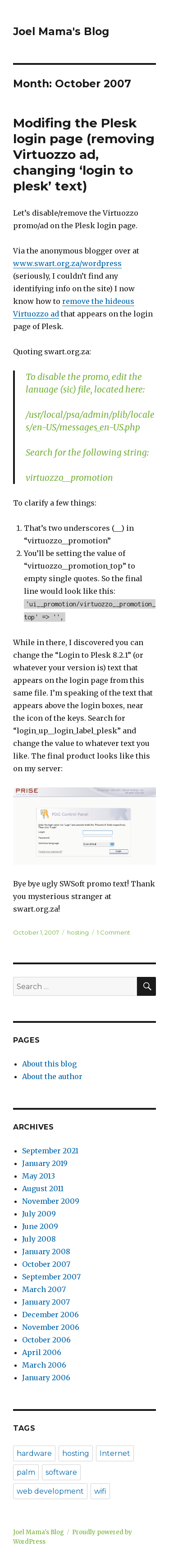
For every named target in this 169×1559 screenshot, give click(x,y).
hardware (34, 1453)
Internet (115, 1453)
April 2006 (41, 1352)
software (61, 1472)
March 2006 (44, 1364)
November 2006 (50, 1327)
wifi (100, 1491)
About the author (52, 1076)
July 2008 (39, 1238)
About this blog (49, 1063)
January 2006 (46, 1377)
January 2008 (46, 1251)
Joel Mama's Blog (61, 31)
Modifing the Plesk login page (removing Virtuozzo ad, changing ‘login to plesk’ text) (84, 154)
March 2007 (44, 1289)
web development (50, 1491)
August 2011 (43, 1188)
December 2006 (50, 1314)
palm (26, 1472)
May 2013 (38, 1175)
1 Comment (113, 932)
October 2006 (46, 1339)
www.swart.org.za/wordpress (67, 263)
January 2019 (45, 1163)
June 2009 (40, 1226)
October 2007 (46, 1264)
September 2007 (51, 1276)
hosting (78, 932)
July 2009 (39, 1213)
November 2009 (50, 1201)
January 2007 (46, 1301)
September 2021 (50, 1150)
